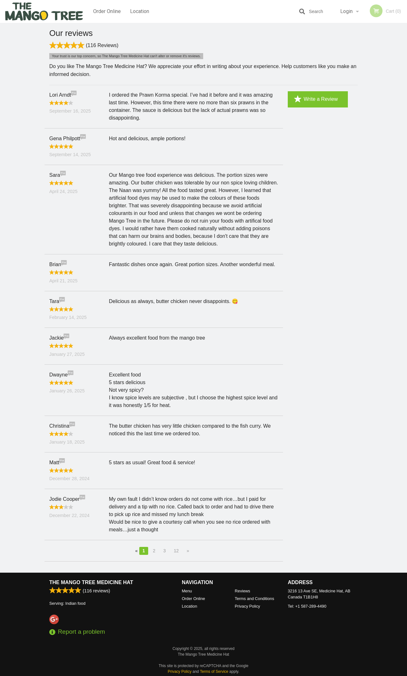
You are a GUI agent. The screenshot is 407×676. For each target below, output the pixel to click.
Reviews (242, 591)
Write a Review (316, 99)
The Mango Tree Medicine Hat (91, 582)
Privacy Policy (247, 606)
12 (176, 550)
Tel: (307, 606)
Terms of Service (214, 672)
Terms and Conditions (254, 599)
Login (346, 11)
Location (139, 11)
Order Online (107, 11)
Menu (187, 591)
